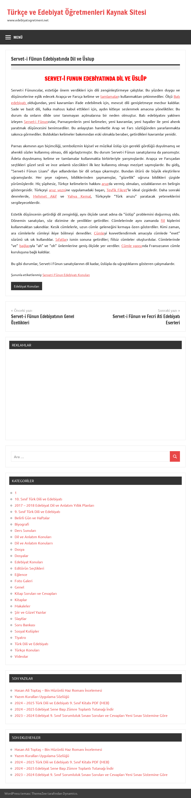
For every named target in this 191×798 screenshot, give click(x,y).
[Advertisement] (95, 396)
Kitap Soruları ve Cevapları (36, 593)
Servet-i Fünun (36, 121)
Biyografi (22, 524)
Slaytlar (21, 618)
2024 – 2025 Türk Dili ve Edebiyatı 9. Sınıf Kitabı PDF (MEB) (62, 702)
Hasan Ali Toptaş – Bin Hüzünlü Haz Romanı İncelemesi (58, 690)
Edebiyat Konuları (26, 286)
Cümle (99, 233)
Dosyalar (21, 555)
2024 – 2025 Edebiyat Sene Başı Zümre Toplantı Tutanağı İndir (64, 709)
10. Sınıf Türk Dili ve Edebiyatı (38, 499)
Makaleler (22, 606)
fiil (163, 220)
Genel (19, 587)
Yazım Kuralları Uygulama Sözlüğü (42, 696)
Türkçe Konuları (27, 650)
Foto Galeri (23, 580)
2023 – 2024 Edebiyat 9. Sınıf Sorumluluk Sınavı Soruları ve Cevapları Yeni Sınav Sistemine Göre (91, 715)
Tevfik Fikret (117, 189)
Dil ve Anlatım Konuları (33, 536)
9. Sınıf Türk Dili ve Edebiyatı (37, 511)
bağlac (24, 245)
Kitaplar (21, 599)
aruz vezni (57, 189)
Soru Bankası (25, 624)
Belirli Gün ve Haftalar (32, 517)
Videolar (21, 656)
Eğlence (21, 574)
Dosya (19, 549)
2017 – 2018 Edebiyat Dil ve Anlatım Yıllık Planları (54, 505)
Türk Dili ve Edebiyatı (31, 643)
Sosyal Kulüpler (27, 631)
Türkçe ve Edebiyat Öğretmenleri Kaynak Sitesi (76, 12)
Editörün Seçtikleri (29, 568)
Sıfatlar (61, 239)
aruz (105, 183)
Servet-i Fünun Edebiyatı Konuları (66, 275)
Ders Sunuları (25, 530)
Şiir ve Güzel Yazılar (30, 612)
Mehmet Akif (45, 196)
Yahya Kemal (79, 196)
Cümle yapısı (131, 245)
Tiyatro (20, 637)
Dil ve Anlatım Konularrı (34, 543)
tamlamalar (109, 96)
